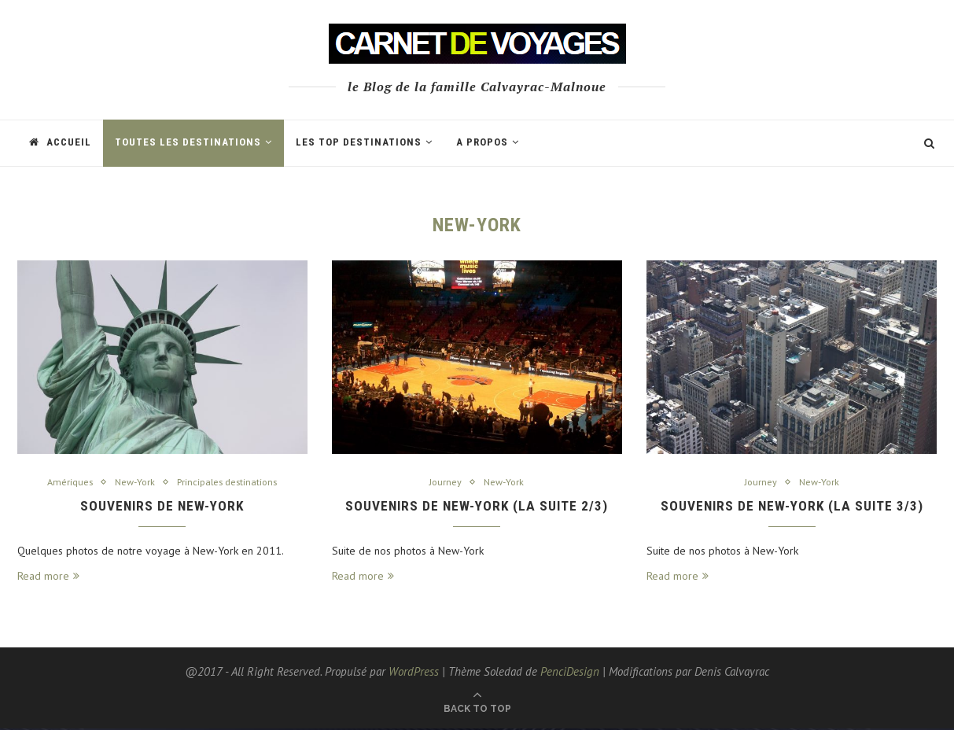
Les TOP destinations (359, 142)
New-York (133, 482)
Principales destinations (229, 482)
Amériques (66, 482)
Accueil (60, 142)
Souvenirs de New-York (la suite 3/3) (792, 507)
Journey (444, 482)
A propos (482, 142)
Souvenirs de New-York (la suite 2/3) (476, 507)
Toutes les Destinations (188, 142)
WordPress (414, 672)
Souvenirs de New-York (162, 507)
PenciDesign (569, 672)
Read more (48, 577)
